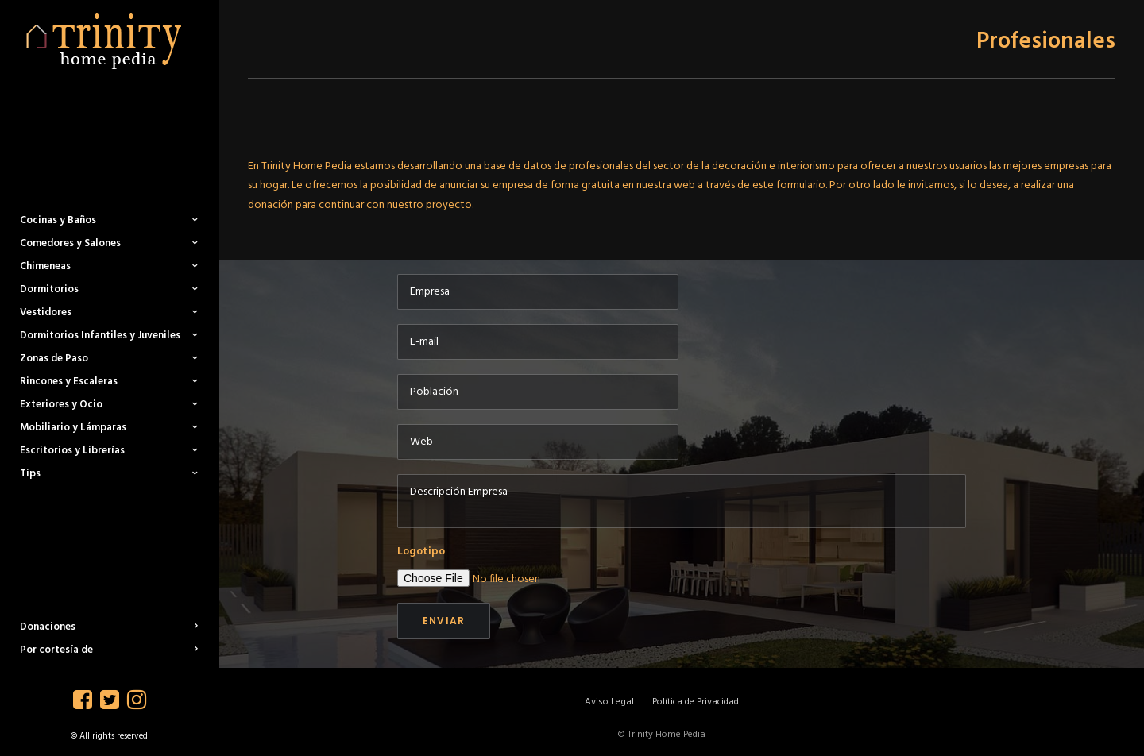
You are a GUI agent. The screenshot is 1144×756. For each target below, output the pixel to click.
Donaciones (109, 627)
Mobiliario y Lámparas (109, 427)
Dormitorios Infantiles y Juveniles (109, 335)
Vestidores (109, 312)
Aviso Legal (609, 702)
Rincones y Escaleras (109, 381)
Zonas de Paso (109, 358)
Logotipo (421, 551)
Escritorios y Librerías (109, 450)
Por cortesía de (109, 650)
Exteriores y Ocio (109, 404)
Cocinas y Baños (109, 220)
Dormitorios (109, 289)
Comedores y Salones (109, 243)
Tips (109, 473)
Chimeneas (109, 266)
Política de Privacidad (695, 702)
